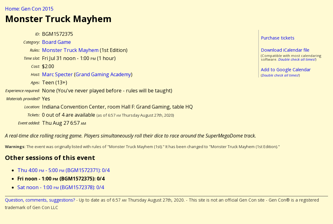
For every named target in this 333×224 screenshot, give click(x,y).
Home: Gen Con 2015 (29, 8)
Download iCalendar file (285, 50)
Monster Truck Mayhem (70, 50)
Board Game (56, 42)
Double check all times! (296, 59)
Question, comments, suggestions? (40, 200)
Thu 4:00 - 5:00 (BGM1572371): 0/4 (63, 170)
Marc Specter (57, 74)
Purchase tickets (277, 38)
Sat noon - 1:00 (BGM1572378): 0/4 (60, 187)
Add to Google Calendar (286, 69)
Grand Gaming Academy (103, 74)
